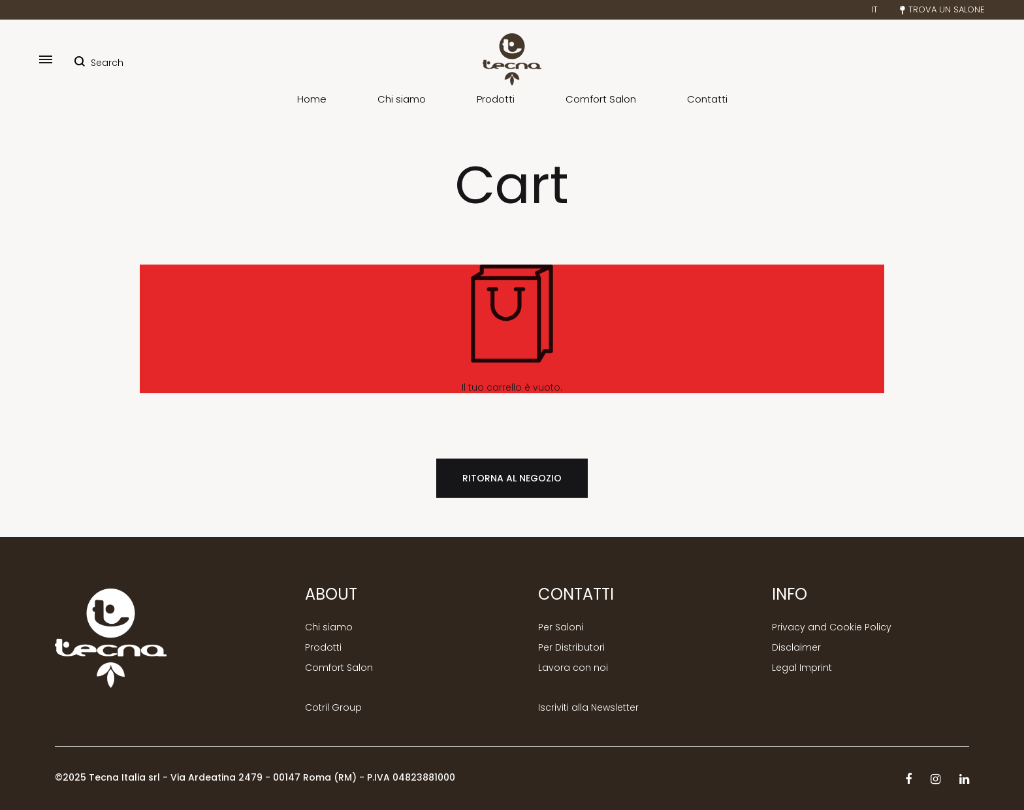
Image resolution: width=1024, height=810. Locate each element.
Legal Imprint (802, 667)
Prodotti (496, 99)
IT (874, 10)
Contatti (707, 99)
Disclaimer (796, 647)
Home (312, 99)
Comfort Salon (601, 99)
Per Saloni (560, 627)
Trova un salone (942, 10)
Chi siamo (401, 99)
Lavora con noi (573, 667)
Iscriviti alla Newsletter (588, 707)
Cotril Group (333, 707)
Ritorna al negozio (512, 478)
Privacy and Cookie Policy (831, 627)
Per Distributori (571, 647)
